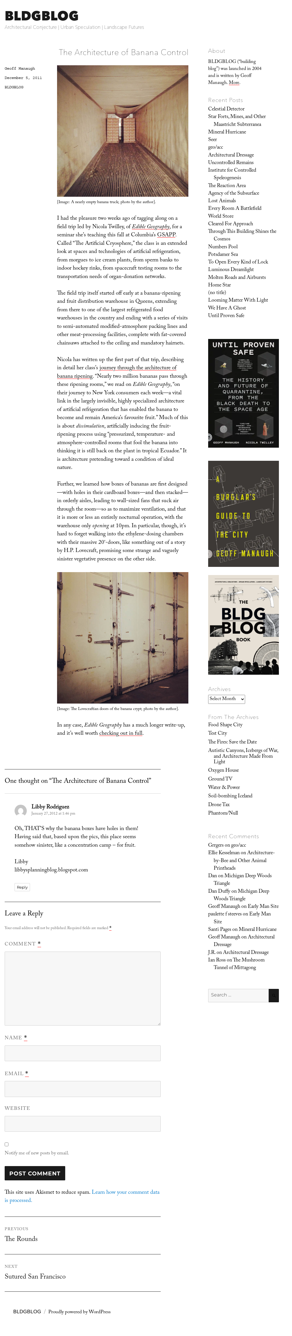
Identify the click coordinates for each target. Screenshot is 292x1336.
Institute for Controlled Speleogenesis (232, 174)
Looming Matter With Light (238, 300)
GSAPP (166, 235)
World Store (220, 216)
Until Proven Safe (226, 316)
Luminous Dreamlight (231, 270)
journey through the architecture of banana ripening (116, 373)
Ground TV (220, 779)
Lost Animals (222, 201)
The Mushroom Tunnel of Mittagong (239, 964)
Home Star (219, 285)
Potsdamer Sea (223, 255)
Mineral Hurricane (227, 132)
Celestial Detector (226, 109)
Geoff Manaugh (20, 68)
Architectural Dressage (231, 155)
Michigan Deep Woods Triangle (243, 880)
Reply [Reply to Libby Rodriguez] (22, 887)
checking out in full (120, 734)
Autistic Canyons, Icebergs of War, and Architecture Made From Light (243, 757)
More (234, 83)
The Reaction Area (227, 186)
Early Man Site (263, 907)
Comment (23, 945)
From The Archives (233, 716)
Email (17, 1074)
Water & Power (224, 788)
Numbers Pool (223, 247)
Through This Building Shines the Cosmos (242, 236)
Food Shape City (225, 725)
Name (16, 1038)
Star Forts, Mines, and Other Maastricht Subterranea (237, 121)
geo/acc (215, 147)
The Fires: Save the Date (232, 742)
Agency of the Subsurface (233, 193)
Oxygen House (223, 771)
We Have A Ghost (227, 308)
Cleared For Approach (230, 224)
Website (18, 1109)
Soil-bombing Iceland (230, 796)
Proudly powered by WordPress (79, 1312)
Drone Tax (219, 805)
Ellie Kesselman (224, 853)
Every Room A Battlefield (234, 209)
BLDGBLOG (42, 16)
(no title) (217, 293)
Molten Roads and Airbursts (237, 278)
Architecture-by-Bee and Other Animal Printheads (244, 861)
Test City (217, 733)
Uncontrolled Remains (231, 163)
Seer (212, 140)
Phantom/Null (223, 813)
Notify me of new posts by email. (37, 1154)
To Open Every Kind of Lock (238, 262)
